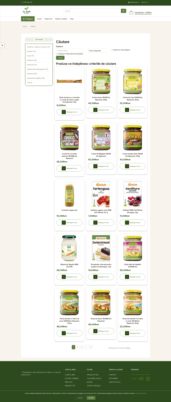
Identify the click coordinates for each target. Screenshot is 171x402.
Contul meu (70, 375)
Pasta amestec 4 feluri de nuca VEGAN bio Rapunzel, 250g (69, 321)
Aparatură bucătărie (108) (36, 78)
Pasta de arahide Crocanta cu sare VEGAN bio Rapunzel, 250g (132, 321)
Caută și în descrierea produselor (69, 54)
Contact (113, 375)
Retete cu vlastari (61, 19)
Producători (92, 375)
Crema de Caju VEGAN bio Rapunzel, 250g (133, 98)
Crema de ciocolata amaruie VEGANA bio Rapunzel (69, 156)
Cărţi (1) (29, 82)
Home (25, 26)
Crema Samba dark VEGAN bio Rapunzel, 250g (133, 155)
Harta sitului (114, 382)
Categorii (28, 19)
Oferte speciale (93, 386)
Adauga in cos (69, 112)
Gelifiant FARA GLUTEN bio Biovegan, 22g (133, 211)
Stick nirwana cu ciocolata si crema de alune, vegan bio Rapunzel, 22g (69, 99)
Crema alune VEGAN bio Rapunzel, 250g (101, 98)
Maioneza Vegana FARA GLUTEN (69, 265)
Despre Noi (48, 19)
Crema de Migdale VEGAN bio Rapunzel (101, 155)
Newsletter (70, 386)
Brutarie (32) (31, 51)
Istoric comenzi (71, 378)
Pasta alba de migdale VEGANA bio (132, 265)
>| (91, 347)
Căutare (32, 26)
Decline (80, 398)
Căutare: (59, 46)
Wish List (69, 382)
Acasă (39, 19)
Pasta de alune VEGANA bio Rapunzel (101, 320)
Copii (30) (30, 56)
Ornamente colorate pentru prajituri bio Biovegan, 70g (101, 265)
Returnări (113, 378)
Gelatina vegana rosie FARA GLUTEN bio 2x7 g (101, 211)
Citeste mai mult (140, 393)
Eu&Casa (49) (32, 60)
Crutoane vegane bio (69, 210)
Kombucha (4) (32, 65)
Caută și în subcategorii (120, 50)
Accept (91, 398)
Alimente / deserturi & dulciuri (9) (38, 47)
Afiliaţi (90, 382)
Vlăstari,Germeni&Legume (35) (37, 69)
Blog (71, 19)
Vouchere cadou (94, 378)
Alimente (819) (32, 73)
